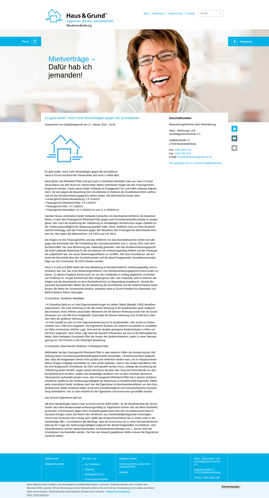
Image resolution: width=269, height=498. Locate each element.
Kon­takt (123, 472)
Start (146, 13)
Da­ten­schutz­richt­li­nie (96, 479)
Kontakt (190, 13)
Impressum (158, 13)
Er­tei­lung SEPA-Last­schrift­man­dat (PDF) (134, 465)
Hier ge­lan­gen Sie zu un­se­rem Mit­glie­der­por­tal (195, 163)
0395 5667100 (183, 149)
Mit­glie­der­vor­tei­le (54, 464)
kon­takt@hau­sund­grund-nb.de (195, 156)
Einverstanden (231, 488)
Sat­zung (89, 469)
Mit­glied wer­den (128, 458)
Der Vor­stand (92, 464)
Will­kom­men (52, 458)
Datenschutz (176, 13)
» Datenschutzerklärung (117, 493)
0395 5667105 (183, 153)
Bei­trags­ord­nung (94, 474)
